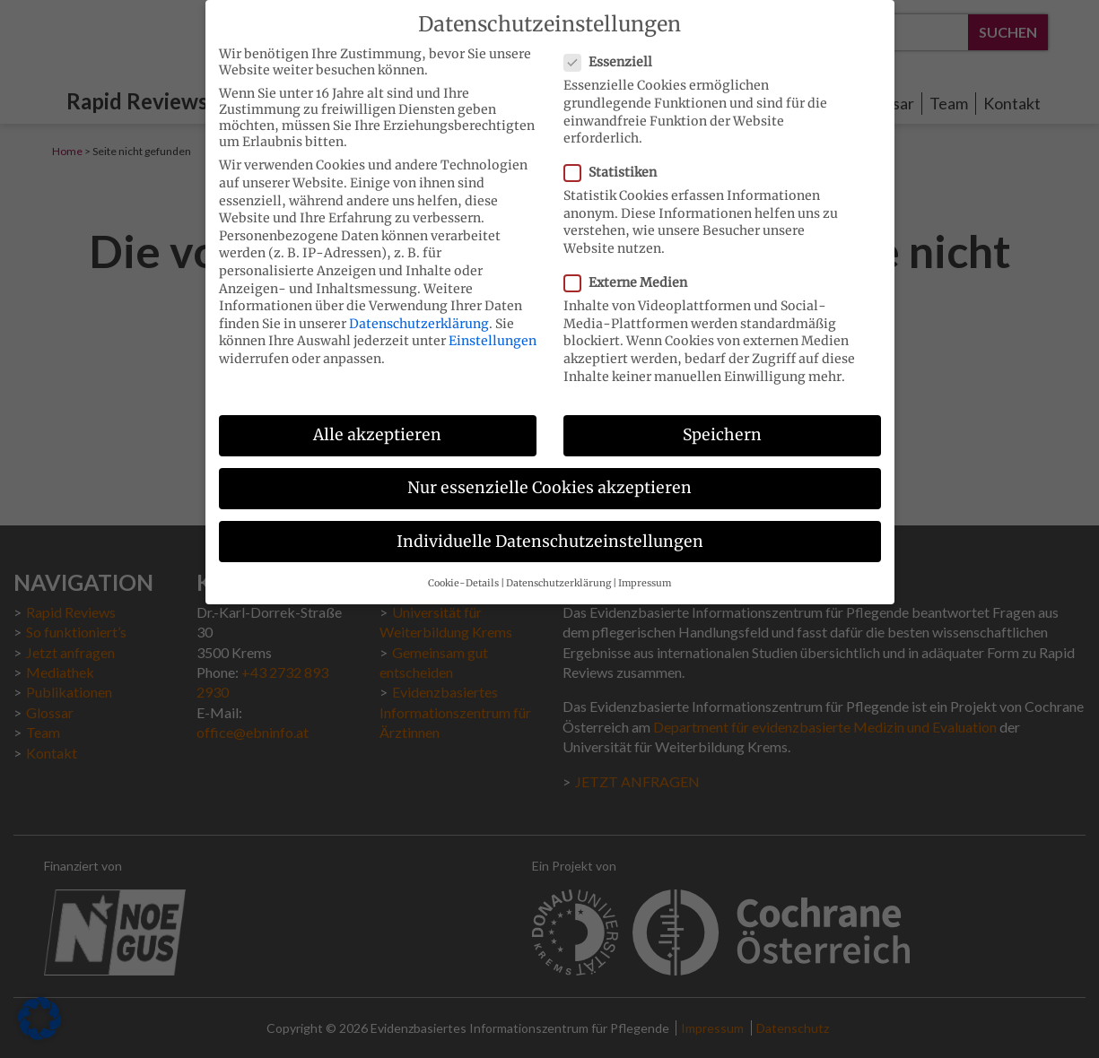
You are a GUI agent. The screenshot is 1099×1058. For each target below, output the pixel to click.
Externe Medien (631, 272)
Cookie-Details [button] (463, 573)
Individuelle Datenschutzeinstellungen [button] (550, 531)
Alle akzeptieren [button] (377, 425)
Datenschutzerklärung (419, 314)
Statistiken (615, 162)
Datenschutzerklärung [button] (558, 573)
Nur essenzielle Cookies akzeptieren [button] (549, 478)
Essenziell (613, 52)
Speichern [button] (722, 425)
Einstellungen (492, 331)
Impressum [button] (644, 573)
